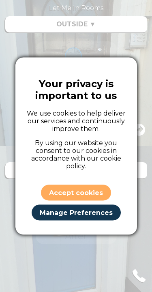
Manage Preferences (76, 212)
